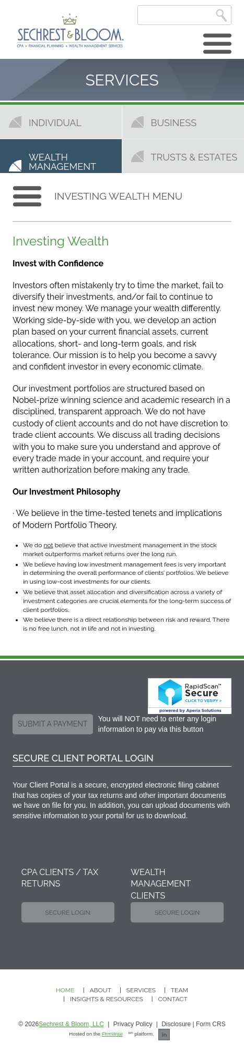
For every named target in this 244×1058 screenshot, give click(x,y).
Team (179, 990)
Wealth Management (62, 161)
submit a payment (53, 724)
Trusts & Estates (194, 157)
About (100, 990)
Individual (55, 122)
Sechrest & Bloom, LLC (71, 1024)
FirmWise (112, 1034)
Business (174, 122)
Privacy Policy (133, 1024)
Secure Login (67, 912)
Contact (173, 999)
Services (141, 990)
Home (65, 990)
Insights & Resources (106, 999)
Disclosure (176, 1024)
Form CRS (211, 1024)
